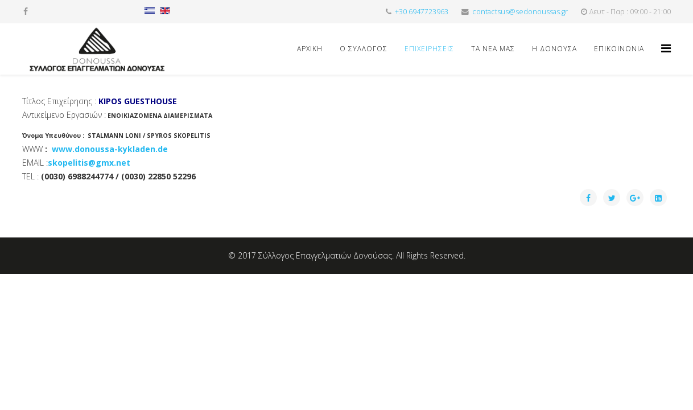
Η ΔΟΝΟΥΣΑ (554, 49)
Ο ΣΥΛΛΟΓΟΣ (363, 49)
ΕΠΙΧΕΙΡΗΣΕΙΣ (429, 49)
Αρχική (310, 49)
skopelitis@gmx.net (89, 162)
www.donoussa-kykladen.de (110, 149)
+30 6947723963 (421, 12)
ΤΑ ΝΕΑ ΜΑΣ (493, 49)
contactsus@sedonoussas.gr (520, 12)
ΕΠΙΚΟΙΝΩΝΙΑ (619, 49)
